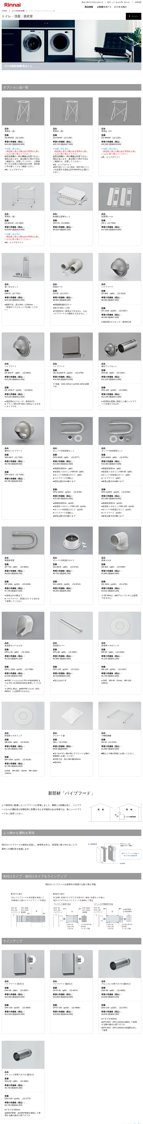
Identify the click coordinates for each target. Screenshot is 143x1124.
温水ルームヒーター (81, 1107)
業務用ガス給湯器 (119, 1100)
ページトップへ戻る (132, 1084)
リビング (77, 1094)
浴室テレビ (33, 1097)
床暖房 (77, 1105)
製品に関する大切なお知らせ (92, 2)
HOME (4, 11)
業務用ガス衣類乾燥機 (121, 1102)
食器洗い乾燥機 (15, 1102)
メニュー (134, 16)
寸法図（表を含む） (13, 108)
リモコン (52, 1102)
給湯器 (50, 1094)
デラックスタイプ (100, 1097)
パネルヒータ (79, 1112)
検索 (132, 7)
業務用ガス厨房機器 (120, 1097)
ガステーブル (14, 1100)
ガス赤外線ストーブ (81, 1100)
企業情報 (138, 2)
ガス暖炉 (77, 1109)
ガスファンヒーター (81, 1097)
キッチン (12, 1094)
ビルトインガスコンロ (17, 1097)
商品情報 (89, 7)
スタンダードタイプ (101, 1100)
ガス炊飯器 (13, 1112)
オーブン (13, 1105)
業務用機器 (117, 1094)
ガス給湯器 (52, 1100)
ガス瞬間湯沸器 (15, 1114)
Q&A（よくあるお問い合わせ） (119, 2)
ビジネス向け (120, 7)
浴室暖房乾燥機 (34, 1100)
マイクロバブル (34, 1102)
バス (30, 1094)
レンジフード (14, 1107)
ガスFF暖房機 (79, 1102)
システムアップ (15, 1109)
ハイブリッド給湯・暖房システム (59, 1097)
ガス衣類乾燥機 (18, 11)
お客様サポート (104, 7)
